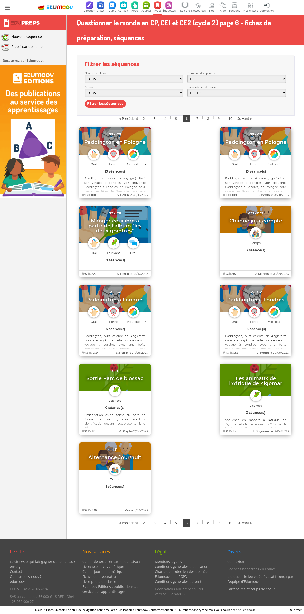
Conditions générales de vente (179, 581)
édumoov (17, 581)
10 (230, 118)
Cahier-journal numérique (103, 571)
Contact (16, 571)
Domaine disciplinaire (201, 73)
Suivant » (244, 118)
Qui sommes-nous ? (25, 576)
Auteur (89, 87)
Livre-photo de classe (99, 581)
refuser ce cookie (244, 610)
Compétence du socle (201, 87)
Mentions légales (168, 561)
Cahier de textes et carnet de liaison (111, 561)
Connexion (235, 561)
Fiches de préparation (99, 576)
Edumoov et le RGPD (171, 576)
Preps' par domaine (22, 48)
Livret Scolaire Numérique (103, 566)
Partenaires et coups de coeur (251, 589)
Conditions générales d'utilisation (181, 566)
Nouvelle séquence (21, 38)
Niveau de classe (96, 73)
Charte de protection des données (182, 571)
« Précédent (128, 118)
